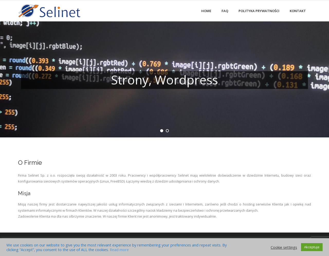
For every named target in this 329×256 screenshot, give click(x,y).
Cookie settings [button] (284, 247)
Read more (119, 249)
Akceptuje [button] (311, 247)
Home (206, 11)
